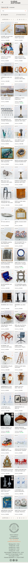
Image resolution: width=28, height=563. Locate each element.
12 (17, 19)
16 (23, 19)
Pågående (4, 7)
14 (21, 19)
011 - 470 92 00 (14, 539)
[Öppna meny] (2, 2)
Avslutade (11, 7)
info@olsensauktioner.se (14, 541)
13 (19, 19)
